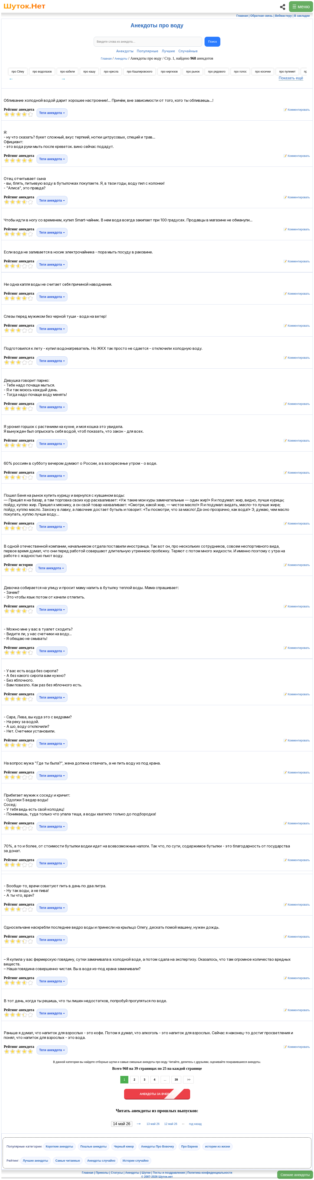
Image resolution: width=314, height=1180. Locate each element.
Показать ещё (291, 78)
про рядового (217, 71)
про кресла (111, 71)
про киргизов (169, 71)
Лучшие (168, 51)
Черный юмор (124, 1146)
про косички (263, 71)
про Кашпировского (139, 71)
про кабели (67, 71)
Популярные (147, 51)
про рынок (193, 71)
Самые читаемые (67, 1160)
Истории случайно (136, 1160)
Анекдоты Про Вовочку (157, 1146)
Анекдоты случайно (101, 1160)
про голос (240, 71)
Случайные (188, 51)
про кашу (89, 71)
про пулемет (287, 71)
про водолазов (42, 71)
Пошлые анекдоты (93, 1146)
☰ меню (301, 6)
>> (188, 1079)
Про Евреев (189, 1146)
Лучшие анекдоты (35, 1160)
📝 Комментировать (295, 109)
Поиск (212, 41)
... (165, 1079)
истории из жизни (217, 1146)
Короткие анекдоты (59, 1146)
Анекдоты (125, 51)
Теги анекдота (52, 113)
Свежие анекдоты (295, 1175)
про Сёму (18, 71)
